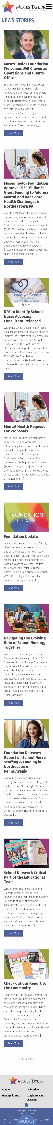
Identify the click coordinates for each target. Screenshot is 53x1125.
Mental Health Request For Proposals (24, 428)
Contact (6, 1089)
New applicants (11, 1095)
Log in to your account (35, 1097)
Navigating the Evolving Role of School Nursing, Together (25, 643)
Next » (31, 1058)
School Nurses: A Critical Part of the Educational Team (25, 877)
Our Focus (26, 1120)
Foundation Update (21, 536)
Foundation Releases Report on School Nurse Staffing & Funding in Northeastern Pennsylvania (25, 762)
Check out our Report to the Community (25, 985)
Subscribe (33, 1089)
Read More (14, 133)
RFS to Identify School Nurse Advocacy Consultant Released (23, 316)
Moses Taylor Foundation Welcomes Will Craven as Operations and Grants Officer (26, 71)
